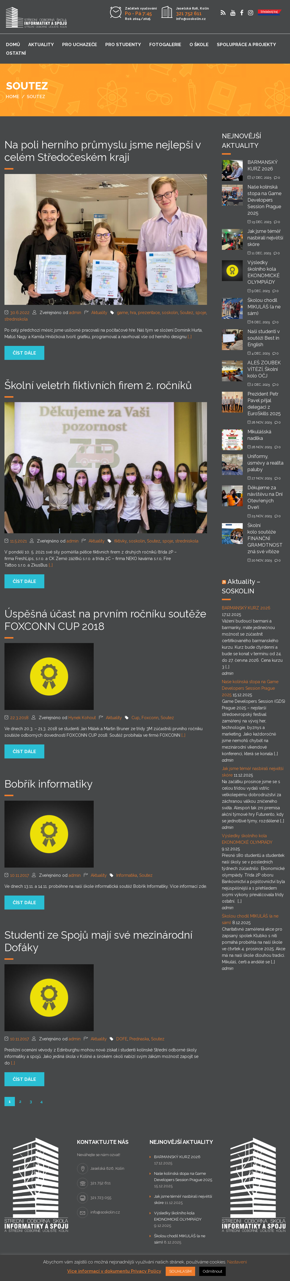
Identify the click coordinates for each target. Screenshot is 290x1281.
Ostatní (16, 53)
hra (133, 312)
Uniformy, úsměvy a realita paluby (265, 463)
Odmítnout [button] (212, 1271)
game (122, 312)
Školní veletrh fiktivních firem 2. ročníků (98, 385)
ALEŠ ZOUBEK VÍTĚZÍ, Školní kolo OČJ (264, 369)
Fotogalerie (165, 44)
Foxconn (150, 717)
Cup (135, 717)
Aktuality (41, 44)
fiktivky (120, 541)
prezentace (149, 312)
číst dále (24, 353)
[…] (190, 336)
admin (75, 312)
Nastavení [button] (237, 1262)
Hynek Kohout (82, 717)
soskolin (170, 312)
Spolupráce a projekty (246, 44)
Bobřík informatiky (48, 784)
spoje (200, 312)
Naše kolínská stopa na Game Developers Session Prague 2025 (264, 200)
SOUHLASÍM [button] (180, 1271)
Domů (13, 44)
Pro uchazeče (79, 44)
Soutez (186, 312)
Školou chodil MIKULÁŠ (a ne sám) (263, 306)
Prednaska (139, 1039)
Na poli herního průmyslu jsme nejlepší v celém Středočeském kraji (102, 151)
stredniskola (16, 319)
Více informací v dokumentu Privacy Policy (114, 1271)
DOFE (121, 1039)
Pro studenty (123, 44)
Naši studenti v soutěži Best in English (263, 338)
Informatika (126, 875)
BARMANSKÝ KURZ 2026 (246, 608)
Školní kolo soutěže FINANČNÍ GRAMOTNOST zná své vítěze (265, 538)
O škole (199, 44)
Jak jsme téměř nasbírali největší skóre (265, 237)
